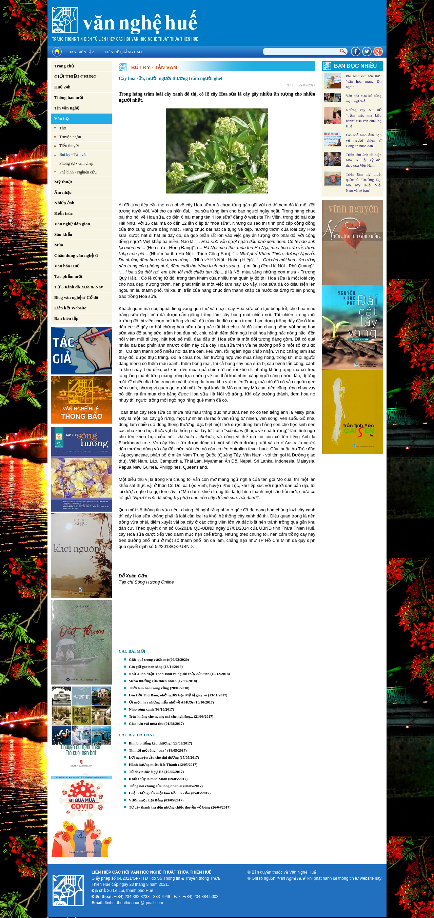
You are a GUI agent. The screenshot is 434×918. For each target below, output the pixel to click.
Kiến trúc (63, 213)
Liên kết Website (70, 307)
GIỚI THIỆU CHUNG (75, 76)
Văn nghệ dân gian (72, 223)
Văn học (62, 118)
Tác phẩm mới (68, 276)
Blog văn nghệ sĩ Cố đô (76, 297)
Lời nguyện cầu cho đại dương (154, 757)
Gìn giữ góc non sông (145, 667)
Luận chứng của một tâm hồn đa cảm (159, 793)
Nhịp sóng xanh (141, 709)
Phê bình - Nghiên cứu (78, 172)
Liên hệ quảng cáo (123, 52)
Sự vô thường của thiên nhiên (153, 681)
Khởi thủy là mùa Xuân (148, 779)
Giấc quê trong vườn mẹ (149, 659)
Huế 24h (62, 86)
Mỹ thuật (63, 181)
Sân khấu (63, 234)
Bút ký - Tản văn (73, 154)
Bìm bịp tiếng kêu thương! (150, 743)
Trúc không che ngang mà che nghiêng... (161, 716)
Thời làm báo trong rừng (149, 688)
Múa (58, 244)
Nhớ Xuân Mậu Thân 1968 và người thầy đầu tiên (169, 674)
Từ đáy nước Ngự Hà (146, 772)
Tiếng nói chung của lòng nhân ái (155, 786)
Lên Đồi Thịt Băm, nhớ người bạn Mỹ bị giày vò (168, 695)
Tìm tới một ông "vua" (147, 750)
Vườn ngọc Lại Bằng (146, 800)
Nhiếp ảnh (64, 202)
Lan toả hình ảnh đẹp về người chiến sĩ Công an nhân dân (363, 140)
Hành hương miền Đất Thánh (153, 764)
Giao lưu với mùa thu (146, 723)
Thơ (62, 128)
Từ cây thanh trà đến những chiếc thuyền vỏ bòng (169, 807)
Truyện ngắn (70, 137)
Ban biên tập (81, 52)
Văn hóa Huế (66, 265)
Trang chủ (64, 65)
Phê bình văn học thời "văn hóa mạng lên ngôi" (363, 81)
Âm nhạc (63, 192)
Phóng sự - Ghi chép (76, 163)
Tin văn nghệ (66, 107)
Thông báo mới (68, 97)
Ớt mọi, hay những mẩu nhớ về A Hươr (161, 702)
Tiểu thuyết (69, 145)
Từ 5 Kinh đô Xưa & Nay (78, 286)
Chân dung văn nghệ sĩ (76, 255)
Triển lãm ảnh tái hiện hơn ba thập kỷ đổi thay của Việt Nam (363, 159)
